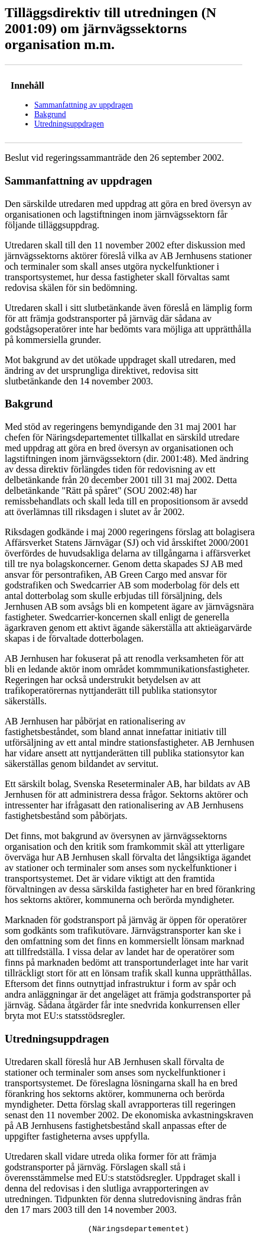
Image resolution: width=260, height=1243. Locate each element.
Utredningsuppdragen (69, 123)
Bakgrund (50, 114)
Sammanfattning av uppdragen (83, 105)
